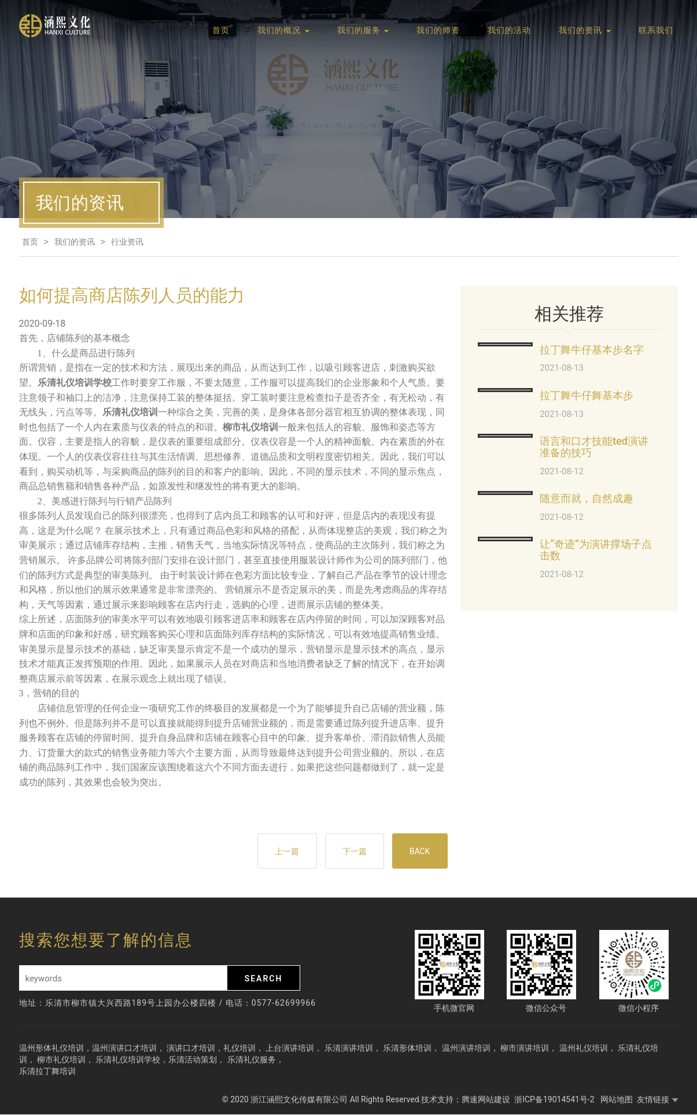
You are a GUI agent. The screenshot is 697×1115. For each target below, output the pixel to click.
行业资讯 (127, 241)
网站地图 (616, 1100)
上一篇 (284, 851)
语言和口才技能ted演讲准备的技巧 (594, 447)
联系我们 (656, 30)
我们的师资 (438, 30)
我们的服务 (363, 30)
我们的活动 (509, 30)
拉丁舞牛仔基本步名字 (592, 350)
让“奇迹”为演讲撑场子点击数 (596, 550)
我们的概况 (283, 30)
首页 (221, 30)
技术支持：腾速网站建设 (465, 1100)
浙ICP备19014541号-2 (555, 1100)
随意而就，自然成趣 (586, 498)
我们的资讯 (584, 30)
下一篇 (353, 851)
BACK (419, 851)
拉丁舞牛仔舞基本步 (586, 395)
